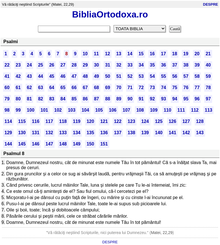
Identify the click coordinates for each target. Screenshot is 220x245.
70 (118, 87)
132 (49, 132)
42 (18, 76)
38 (186, 65)
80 (18, 98)
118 (63, 121)
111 (181, 110)
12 (107, 53)
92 (152, 98)
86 (85, 98)
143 (200, 132)
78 (208, 87)
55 (163, 76)
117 (49, 121)
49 (96, 76)
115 (22, 121)
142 (186, 132)
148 (63, 144)
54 (152, 76)
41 (7, 76)
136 (104, 132)
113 (208, 110)
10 (85, 53)
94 (174, 98)
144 (8, 144)
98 (7, 110)
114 (8, 121)
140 (159, 132)
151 (104, 144)
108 (140, 110)
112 (195, 110)
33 (130, 65)
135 (90, 132)
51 (118, 76)
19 (185, 53)
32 (118, 65)
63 (40, 87)
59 (208, 76)
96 (197, 98)
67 (85, 87)
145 (22, 144)
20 (196, 53)
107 (126, 110)
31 (107, 65)
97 (208, 98)
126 (172, 121)
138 (131, 132)
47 (74, 76)
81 (29, 98)
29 (85, 65)
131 (35, 132)
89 (118, 98)
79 (7, 98)
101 (44, 110)
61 (18, 87)
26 (51, 65)
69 (107, 87)
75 (174, 87)
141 (172, 132)
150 (90, 144)
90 (130, 98)
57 (186, 76)
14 (129, 53)
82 (40, 98)
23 (18, 65)
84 (62, 98)
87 (96, 98)
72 (141, 87)
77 (197, 87)
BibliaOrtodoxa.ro (110, 14)
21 (208, 53)
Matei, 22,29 (162, 232)
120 (90, 121)
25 (40, 65)
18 (174, 53)
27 (62, 65)
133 (63, 132)
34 (141, 65)
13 (118, 53)
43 (29, 76)
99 (18, 110)
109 (154, 110)
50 (107, 76)
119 (77, 121)
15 (141, 53)
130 (22, 132)
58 (197, 76)
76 (186, 87)
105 (99, 110)
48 (85, 76)
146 (35, 144)
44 (40, 76)
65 (62, 87)
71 (130, 87)
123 (131, 121)
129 (8, 132)
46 (62, 76)
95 (186, 98)
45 (51, 76)
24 (29, 65)
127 (186, 121)
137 (118, 132)
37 (174, 65)
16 (152, 53)
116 (35, 121)
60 (7, 87)
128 (200, 121)
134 (77, 132)
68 (96, 87)
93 (163, 98)
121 (104, 121)
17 (163, 53)
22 (7, 65)
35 (152, 65)
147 (49, 144)
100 (31, 110)
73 (152, 87)
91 (141, 98)
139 (145, 132)
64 (51, 87)
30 (96, 65)
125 (159, 121)
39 (197, 65)
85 (74, 98)
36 (163, 65)
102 (58, 110)
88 (107, 98)
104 (85, 110)
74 (163, 87)
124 (145, 121)
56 (174, 76)
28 (74, 65)
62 (29, 87)
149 (77, 144)
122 (118, 121)
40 (208, 65)
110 (167, 110)
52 (130, 76)
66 (74, 87)
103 (72, 110)
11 (96, 53)
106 (113, 110)
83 (51, 98)
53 (141, 76)
